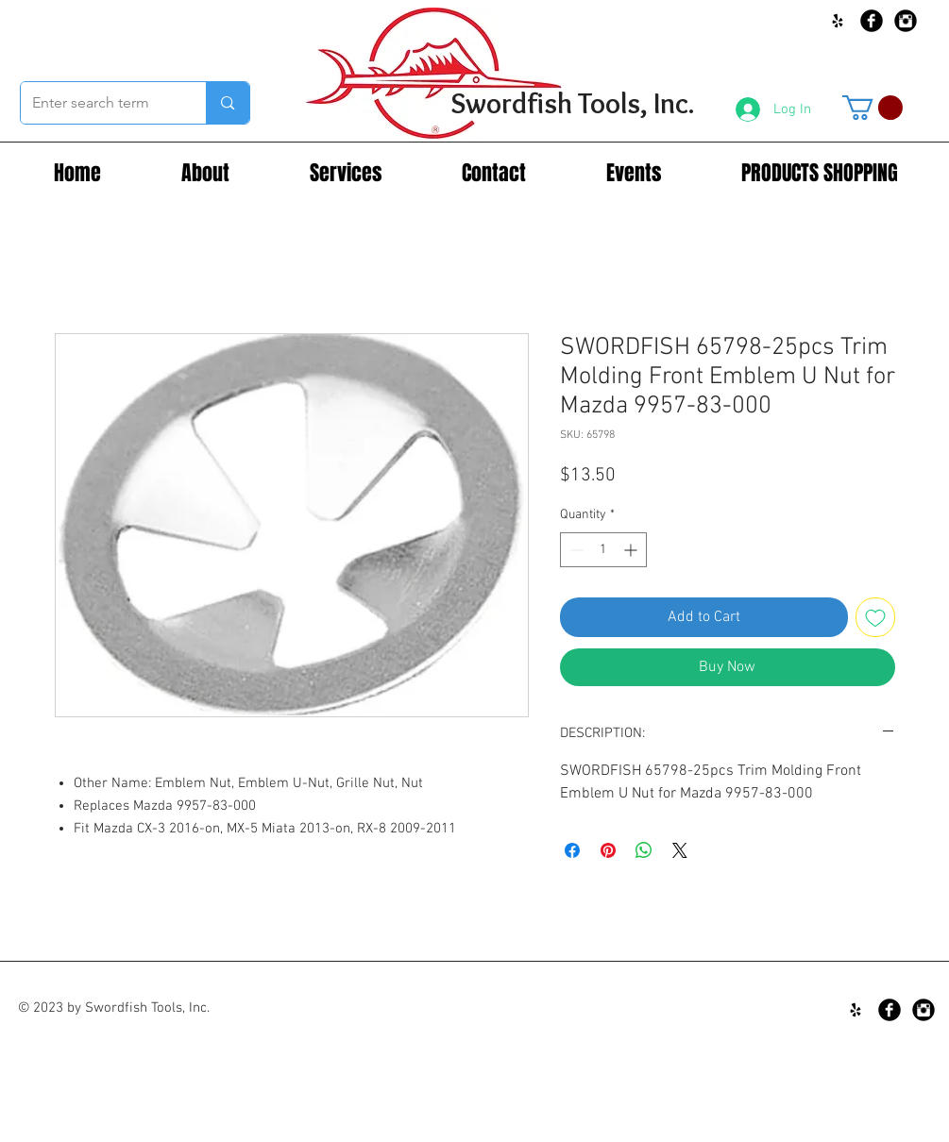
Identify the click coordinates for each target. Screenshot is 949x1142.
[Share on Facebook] (572, 850)
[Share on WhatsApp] (644, 850)
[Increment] (632, 549)
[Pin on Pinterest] (608, 850)
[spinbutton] (603, 549)
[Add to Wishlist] (875, 617)
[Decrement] (574, 549)
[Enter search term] (99, 103)
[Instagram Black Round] (905, 20)
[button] (872, 107)
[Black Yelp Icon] (837, 20)
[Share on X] (680, 850)
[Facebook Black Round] (871, 20)
